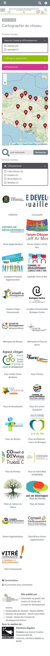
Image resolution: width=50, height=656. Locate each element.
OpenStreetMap (29, 144)
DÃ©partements (11, 67)
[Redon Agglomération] (13, 526)
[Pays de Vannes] (37, 494)
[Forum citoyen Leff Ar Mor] (37, 234)
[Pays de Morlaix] (13, 429)
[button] (46, 99)
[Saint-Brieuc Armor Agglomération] (37, 526)
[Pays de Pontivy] (13, 461)
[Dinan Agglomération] (13, 234)
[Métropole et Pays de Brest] (37, 331)
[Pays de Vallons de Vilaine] (13, 494)
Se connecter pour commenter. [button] (17, 585)
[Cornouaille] (37, 203)
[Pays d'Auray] (37, 364)
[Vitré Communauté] (13, 557)
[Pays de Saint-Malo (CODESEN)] (37, 461)
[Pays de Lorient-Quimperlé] (37, 396)
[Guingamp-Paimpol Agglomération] (13, 266)
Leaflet (14, 144)
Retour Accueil (9, 20)
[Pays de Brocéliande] (13, 396)
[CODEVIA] (13, 203)
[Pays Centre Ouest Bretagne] (13, 364)
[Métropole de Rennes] (13, 331)
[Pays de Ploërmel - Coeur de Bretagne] (37, 429)
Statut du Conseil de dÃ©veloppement (20, 40)
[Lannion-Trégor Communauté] (13, 299)
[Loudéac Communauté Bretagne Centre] (37, 299)
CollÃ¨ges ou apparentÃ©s (15, 58)
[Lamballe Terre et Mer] (37, 266)
